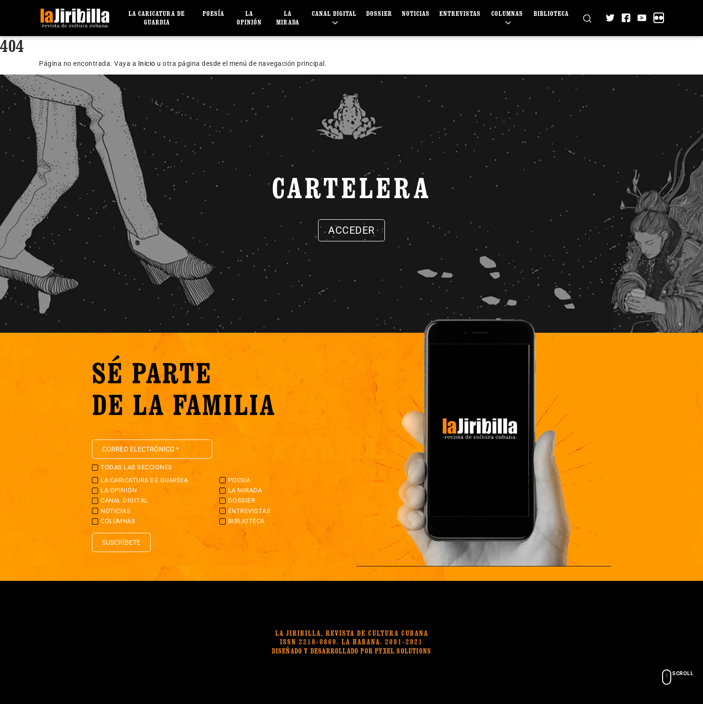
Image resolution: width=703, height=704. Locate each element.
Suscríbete (121, 542)
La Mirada (287, 17)
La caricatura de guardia (156, 17)
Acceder (351, 230)
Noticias (416, 13)
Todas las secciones (136, 467)
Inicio (146, 63)
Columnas (507, 17)
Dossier (379, 13)
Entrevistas (460, 13)
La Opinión (249, 17)
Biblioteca (551, 13)
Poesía (213, 13)
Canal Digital (334, 17)
